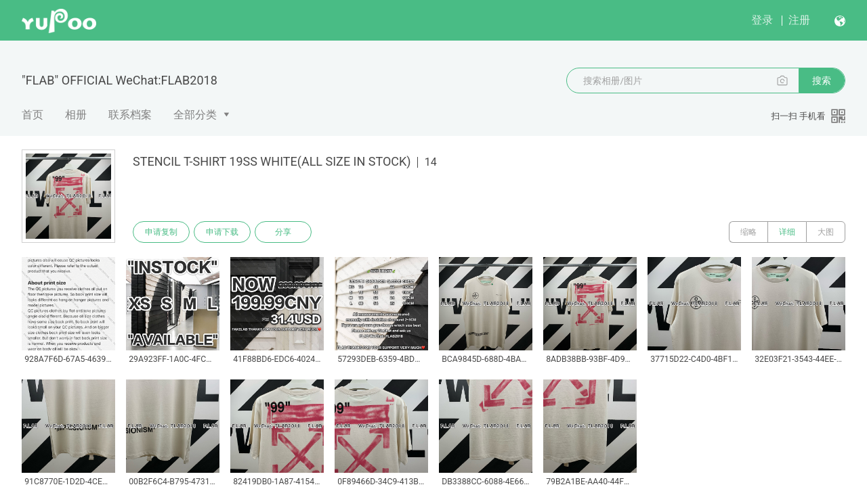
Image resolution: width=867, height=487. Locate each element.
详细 (787, 232)
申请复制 (161, 232)
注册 (799, 20)
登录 (762, 20)
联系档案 (130, 114)
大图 (826, 232)
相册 (76, 114)
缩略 (748, 232)
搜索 (821, 80)
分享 (283, 232)
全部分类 (195, 114)
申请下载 (222, 232)
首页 (32, 114)
